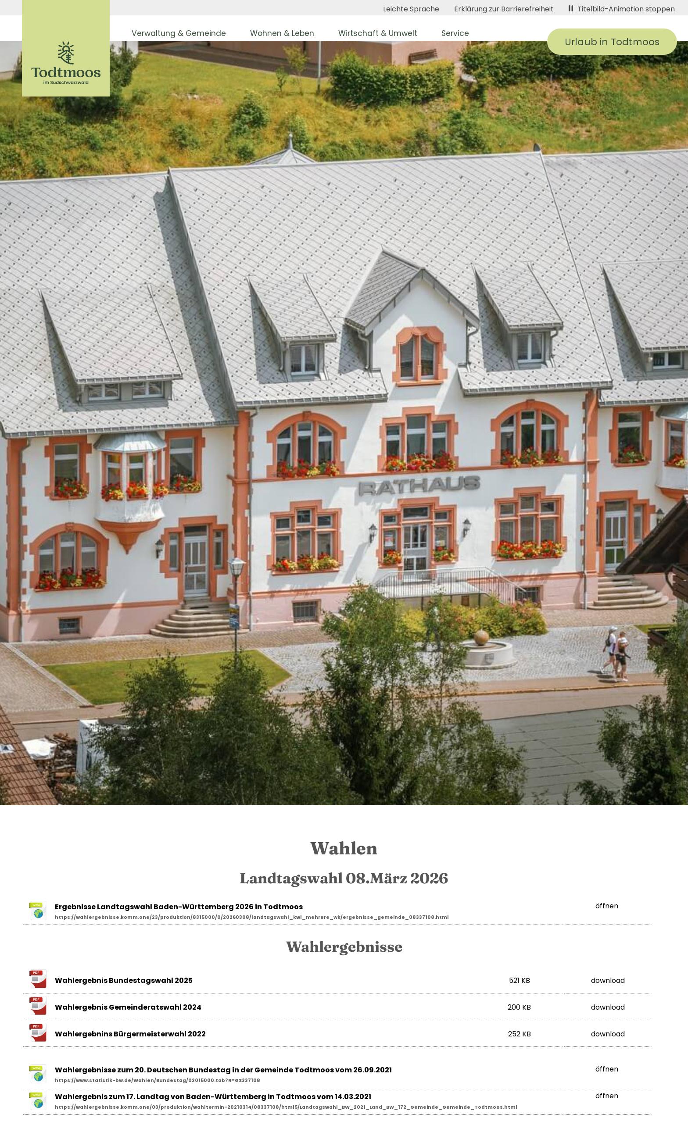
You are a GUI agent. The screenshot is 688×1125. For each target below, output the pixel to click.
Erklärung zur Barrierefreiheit (504, 9)
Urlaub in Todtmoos (612, 42)
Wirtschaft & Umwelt (377, 33)
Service (455, 33)
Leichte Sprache (411, 9)
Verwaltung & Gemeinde (179, 33)
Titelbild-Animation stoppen (622, 9)
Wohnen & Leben (282, 33)
